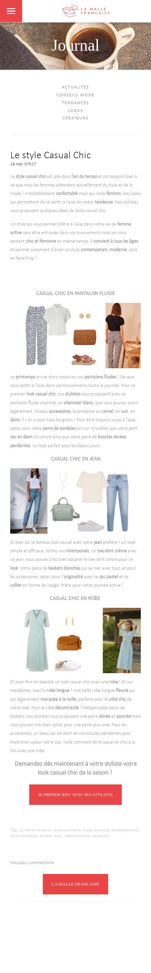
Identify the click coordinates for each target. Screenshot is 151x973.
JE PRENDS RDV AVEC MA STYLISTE (75, 794)
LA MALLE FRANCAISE (75, 884)
